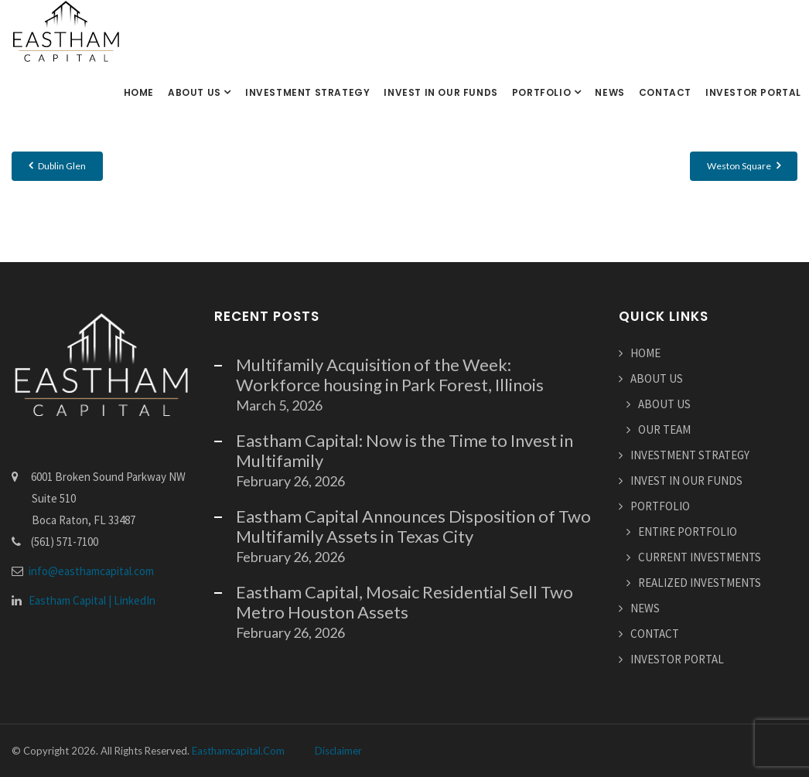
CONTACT (665, 92)
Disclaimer (338, 751)
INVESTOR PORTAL (753, 92)
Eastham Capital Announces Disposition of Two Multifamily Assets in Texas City (413, 526)
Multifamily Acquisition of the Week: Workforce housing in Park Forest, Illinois (390, 374)
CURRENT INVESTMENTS (699, 557)
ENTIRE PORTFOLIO (687, 531)
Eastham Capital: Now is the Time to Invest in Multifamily (404, 450)
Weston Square (743, 165)
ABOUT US (196, 92)
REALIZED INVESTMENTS (699, 582)
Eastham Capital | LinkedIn (92, 600)
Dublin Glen (57, 165)
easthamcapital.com (238, 751)
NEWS (609, 92)
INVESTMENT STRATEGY (307, 92)
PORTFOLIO (543, 92)
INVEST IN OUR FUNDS (440, 92)
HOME (139, 92)
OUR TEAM (664, 429)
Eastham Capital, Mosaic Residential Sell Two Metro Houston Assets (404, 601)
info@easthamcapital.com (91, 571)
